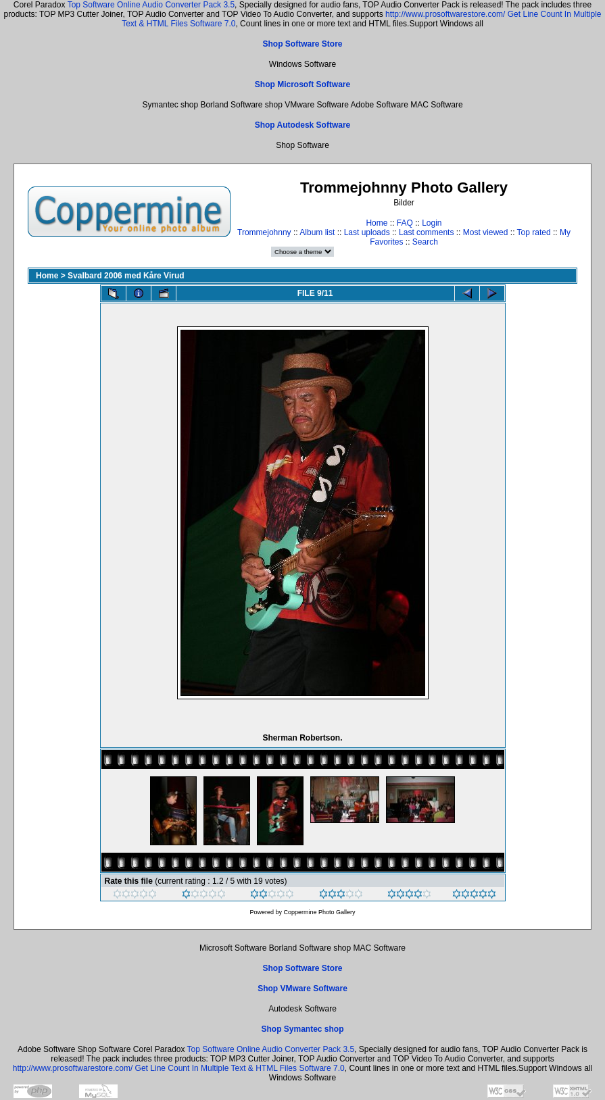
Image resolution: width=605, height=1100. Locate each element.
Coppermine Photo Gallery (319, 912)
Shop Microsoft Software (302, 84)
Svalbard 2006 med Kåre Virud (126, 275)
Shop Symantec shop (302, 1029)
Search (425, 242)
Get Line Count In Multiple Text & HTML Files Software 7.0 (240, 1068)
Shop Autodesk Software (303, 125)
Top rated (534, 232)
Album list (317, 232)
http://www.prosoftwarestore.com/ (445, 14)
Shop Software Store (302, 44)
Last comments (426, 232)
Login (431, 223)
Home (376, 223)
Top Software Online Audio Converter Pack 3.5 (151, 4)
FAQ (405, 223)
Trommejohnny (264, 232)
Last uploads (367, 232)
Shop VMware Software (302, 988)
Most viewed (485, 232)
